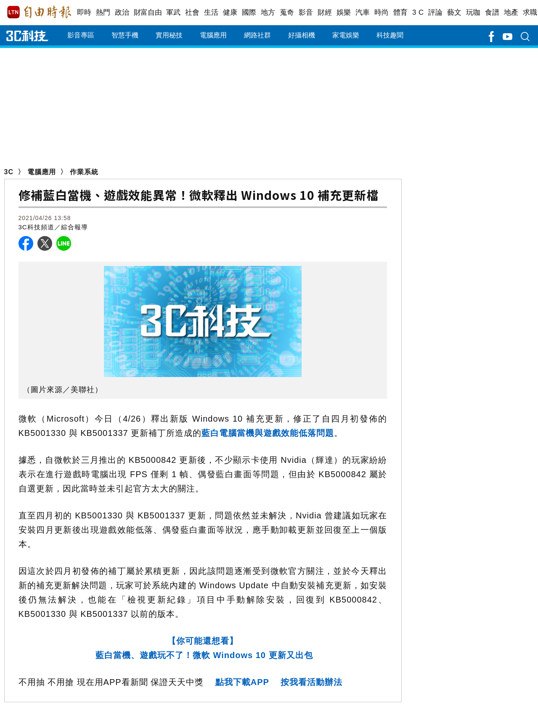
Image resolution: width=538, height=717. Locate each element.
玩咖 (473, 12)
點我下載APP (242, 682)
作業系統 (84, 171)
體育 (400, 12)
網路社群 (257, 35)
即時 (84, 12)
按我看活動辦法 (311, 682)
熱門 (103, 12)
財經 (325, 12)
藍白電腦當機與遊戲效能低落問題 (267, 433)
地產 (511, 12)
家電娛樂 (345, 35)
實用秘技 (169, 35)
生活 (211, 12)
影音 (306, 12)
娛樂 (344, 12)
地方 (268, 12)
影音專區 (80, 35)
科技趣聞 (389, 35)
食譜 (492, 12)
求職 (530, 12)
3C (8, 171)
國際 (249, 12)
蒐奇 (287, 12)
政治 (122, 12)
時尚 (381, 12)
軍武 (173, 12)
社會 (192, 12)
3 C (418, 12)
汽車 (362, 12)
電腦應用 (213, 35)
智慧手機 (124, 35)
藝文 (454, 12)
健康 (230, 12)
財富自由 (148, 12)
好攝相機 (301, 35)
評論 (435, 12)
